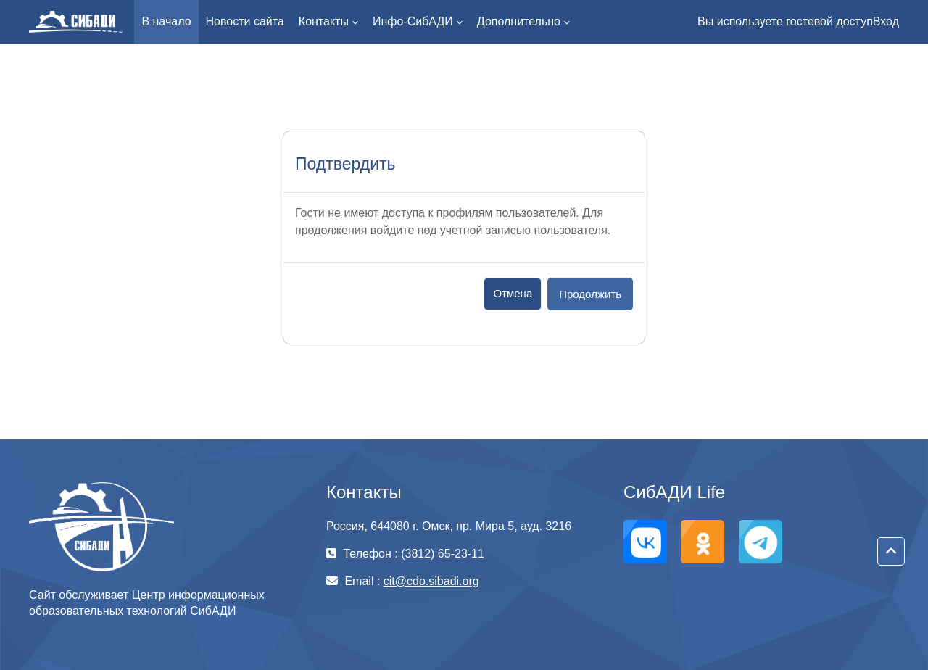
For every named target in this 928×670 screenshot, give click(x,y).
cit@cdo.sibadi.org (431, 581)
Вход (886, 21)
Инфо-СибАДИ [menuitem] (413, 21)
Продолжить (590, 294)
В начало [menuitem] (166, 21)
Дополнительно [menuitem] (518, 21)
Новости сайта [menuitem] (245, 21)
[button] (891, 551)
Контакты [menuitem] (324, 21)
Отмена (512, 293)
